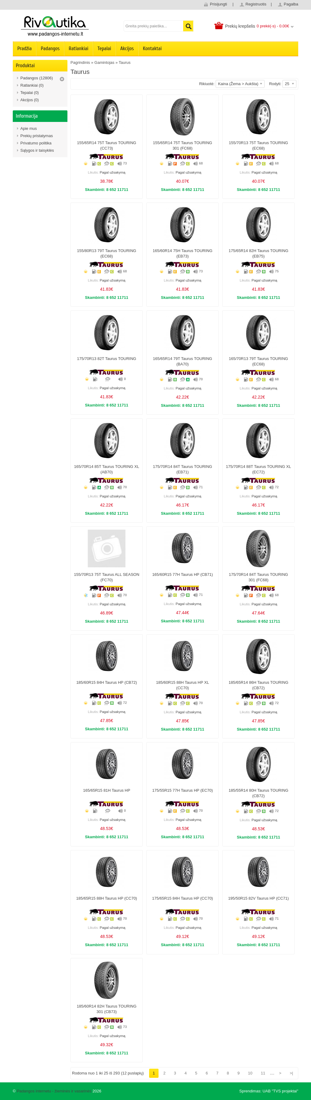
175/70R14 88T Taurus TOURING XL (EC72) (258, 469)
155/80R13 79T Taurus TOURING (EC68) (106, 253)
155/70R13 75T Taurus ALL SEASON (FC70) (106, 577)
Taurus (125, 62)
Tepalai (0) (29, 92)
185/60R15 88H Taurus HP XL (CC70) (182, 685)
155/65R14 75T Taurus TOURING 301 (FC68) (182, 145)
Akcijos (127, 48)
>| (291, 1073)
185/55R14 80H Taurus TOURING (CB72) (259, 793)
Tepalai (104, 48)
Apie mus (28, 128)
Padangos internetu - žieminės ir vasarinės (54, 1091)
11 (263, 1073)
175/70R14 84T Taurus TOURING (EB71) (182, 469)
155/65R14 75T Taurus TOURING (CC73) (106, 145)
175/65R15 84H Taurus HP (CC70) (182, 898)
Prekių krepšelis (240, 26)
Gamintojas (104, 62)
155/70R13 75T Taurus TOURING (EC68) (258, 145)
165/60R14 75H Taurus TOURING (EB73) (183, 253)
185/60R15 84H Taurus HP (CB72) (106, 682)
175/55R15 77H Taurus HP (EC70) (182, 790)
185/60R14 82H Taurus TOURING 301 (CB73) (107, 1009)
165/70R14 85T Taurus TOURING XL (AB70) (106, 469)
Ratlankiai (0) (32, 85)
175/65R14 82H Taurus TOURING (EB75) (259, 253)
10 (250, 1073)
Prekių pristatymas (36, 135)
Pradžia (24, 48)
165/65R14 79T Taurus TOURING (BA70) (182, 361)
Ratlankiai (78, 48)
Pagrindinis (80, 62)
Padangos (50, 48)
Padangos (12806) (36, 78)
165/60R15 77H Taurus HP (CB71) (182, 574)
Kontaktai (152, 48)
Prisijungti (218, 4)
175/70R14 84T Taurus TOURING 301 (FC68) (258, 577)
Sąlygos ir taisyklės (37, 150)
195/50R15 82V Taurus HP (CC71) (258, 898)
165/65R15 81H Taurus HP (106, 790)
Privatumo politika (36, 143)
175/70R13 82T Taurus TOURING (106, 358)
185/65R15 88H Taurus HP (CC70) (106, 898)
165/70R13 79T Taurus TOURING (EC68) (258, 361)
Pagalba (291, 4)
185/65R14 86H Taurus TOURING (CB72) (259, 685)
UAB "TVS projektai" (280, 1091)
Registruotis (255, 4)
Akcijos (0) (29, 100)
